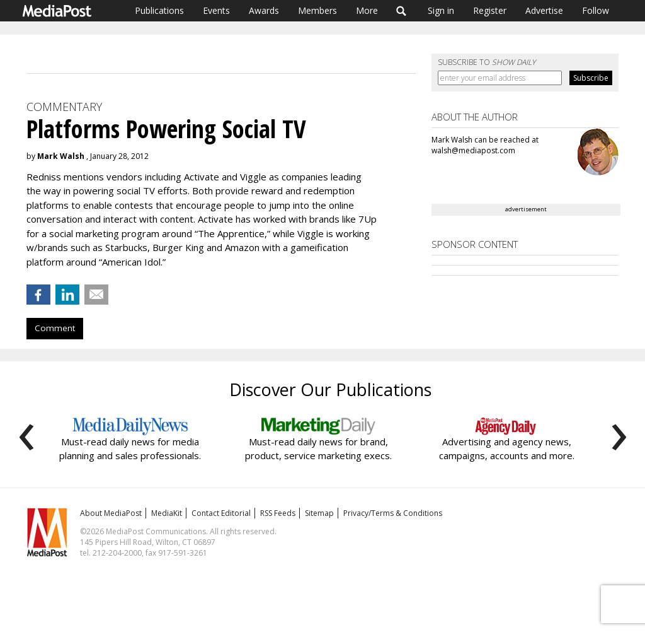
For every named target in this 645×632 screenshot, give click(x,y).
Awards (264, 10)
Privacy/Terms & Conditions (392, 513)
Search (401, 10)
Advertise (544, 10)
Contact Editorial (221, 513)
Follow (595, 10)
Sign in (441, 10)
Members (317, 10)
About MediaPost (111, 513)
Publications (159, 10)
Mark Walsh (60, 156)
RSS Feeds (277, 513)
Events (216, 10)
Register (489, 10)
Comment (55, 328)
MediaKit (166, 513)
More (367, 10)
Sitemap (319, 513)
